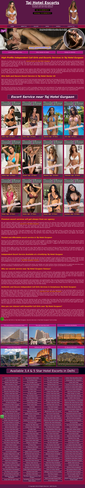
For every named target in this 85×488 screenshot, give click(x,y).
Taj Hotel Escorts (42, 3)
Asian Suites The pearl (53, 386)
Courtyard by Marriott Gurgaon (74, 447)
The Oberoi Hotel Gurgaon (53, 427)
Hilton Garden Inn (32, 418)
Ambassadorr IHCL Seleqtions (74, 380)
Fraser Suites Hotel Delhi (32, 440)
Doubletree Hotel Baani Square (73, 458)
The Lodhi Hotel (32, 391)
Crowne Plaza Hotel (32, 402)
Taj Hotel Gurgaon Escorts (30, 260)
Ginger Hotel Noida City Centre (11, 413)
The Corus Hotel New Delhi (11, 429)
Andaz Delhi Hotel (73, 382)
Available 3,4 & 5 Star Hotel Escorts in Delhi (42, 371)
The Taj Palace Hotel (32, 395)
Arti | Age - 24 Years (71, 136)
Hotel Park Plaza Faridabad (53, 462)
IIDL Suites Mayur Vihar (11, 467)
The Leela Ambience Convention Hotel (14, 325)
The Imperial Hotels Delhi (32, 378)
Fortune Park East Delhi (11, 407)
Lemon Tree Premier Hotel (11, 378)
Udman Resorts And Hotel (11, 447)
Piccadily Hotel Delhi (32, 458)
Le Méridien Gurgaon (52, 409)
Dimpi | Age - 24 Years (8, 214)
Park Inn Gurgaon (52, 476)
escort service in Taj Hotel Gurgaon (38, 61)
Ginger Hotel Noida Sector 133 (11, 418)
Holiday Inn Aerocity (70, 52)
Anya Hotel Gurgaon (53, 407)
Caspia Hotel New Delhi (53, 391)
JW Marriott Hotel (32, 431)
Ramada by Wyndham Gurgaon (73, 460)
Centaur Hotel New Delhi (52, 393)
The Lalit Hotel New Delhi (42, 325)
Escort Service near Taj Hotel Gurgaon (42, 97)
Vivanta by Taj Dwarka (71, 325)
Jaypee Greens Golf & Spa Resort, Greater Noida (74, 479)
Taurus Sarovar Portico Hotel (11, 398)
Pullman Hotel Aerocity (32, 462)
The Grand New (74, 422)
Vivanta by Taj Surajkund (52, 458)
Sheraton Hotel (32, 415)
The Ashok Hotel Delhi (53, 433)
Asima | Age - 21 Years (8, 175)
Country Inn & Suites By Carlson (32, 420)
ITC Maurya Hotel (32, 393)
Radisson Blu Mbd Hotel (32, 424)
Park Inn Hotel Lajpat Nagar (53, 415)
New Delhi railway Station (74, 429)
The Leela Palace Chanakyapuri (11, 469)
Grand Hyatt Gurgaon (11, 451)
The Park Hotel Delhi (52, 442)
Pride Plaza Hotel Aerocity (32, 460)
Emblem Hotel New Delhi (53, 398)
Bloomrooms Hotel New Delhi (53, 389)
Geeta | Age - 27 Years (29, 214)
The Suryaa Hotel (32, 409)
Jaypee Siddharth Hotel (32, 386)
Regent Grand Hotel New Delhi (11, 386)
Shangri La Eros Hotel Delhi (32, 467)
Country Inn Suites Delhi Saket (74, 384)
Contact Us (71, 26)
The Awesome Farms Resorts (73, 420)
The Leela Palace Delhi (53, 378)
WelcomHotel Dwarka (53, 451)
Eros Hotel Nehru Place (32, 438)
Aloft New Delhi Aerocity (52, 404)
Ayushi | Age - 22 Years (29, 175)
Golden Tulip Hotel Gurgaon (11, 420)
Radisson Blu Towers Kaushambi (52, 424)
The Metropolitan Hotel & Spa (53, 429)
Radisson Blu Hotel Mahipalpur (53, 422)
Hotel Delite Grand (53, 456)
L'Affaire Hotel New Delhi (53, 402)
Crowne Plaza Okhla (32, 436)
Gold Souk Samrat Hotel (73, 391)
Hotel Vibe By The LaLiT (53, 467)
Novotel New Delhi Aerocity (73, 395)
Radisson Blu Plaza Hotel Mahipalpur (11, 476)
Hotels (58, 26)
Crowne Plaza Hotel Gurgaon (73, 449)
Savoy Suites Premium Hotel (73, 415)
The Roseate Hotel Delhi (53, 444)
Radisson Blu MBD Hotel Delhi (42, 347)
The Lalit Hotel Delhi (53, 440)
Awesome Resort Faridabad (53, 453)
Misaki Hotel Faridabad (53, 460)
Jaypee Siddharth (32, 449)
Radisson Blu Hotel (32, 411)
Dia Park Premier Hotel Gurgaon (73, 456)
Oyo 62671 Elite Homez (73, 398)
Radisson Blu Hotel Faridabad (53, 465)
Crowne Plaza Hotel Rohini (14, 347)
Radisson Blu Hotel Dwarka (32, 465)
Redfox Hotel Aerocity (73, 462)
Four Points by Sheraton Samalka (11, 409)
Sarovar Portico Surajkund (74, 467)
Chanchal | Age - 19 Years (72, 175)
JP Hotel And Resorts (11, 402)
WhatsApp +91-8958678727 (42, 13)
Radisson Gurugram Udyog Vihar (73, 409)
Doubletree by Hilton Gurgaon (11, 404)
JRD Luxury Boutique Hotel (11, 449)
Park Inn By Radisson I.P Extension (74, 400)
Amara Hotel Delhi (53, 480)
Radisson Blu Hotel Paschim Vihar (74, 402)
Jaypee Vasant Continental (32, 413)
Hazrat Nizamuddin (74, 433)
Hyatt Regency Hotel (32, 400)
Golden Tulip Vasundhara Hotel (74, 378)
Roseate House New (73, 411)
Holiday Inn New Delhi (32, 442)
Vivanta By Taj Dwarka (53, 449)
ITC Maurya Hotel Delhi (71, 347)
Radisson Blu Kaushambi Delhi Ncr (74, 404)
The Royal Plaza (32, 444)
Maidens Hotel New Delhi (11, 382)
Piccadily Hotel (32, 429)
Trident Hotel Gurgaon (11, 444)
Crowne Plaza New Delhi (32, 433)
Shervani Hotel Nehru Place (11, 391)
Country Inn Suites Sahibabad (74, 389)
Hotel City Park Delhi (73, 476)
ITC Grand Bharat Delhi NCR (11, 473)
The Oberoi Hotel (32, 389)
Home (12, 26)
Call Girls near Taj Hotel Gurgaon (51, 291)
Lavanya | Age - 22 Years (72, 214)
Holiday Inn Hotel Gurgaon (11, 456)
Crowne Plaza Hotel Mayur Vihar (73, 451)
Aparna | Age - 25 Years (51, 136)
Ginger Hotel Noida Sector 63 (11, 415)
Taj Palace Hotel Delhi (32, 473)
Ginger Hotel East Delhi (11, 411)
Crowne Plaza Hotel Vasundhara (73, 453)
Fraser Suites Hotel (32, 404)
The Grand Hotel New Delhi (73, 424)
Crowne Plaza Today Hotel (32, 427)
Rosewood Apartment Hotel (73, 413)
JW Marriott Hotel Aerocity (32, 453)
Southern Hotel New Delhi (11, 393)
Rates (47, 26)
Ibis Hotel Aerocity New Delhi (11, 400)
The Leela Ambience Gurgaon (11, 422)
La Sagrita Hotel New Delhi (74, 444)
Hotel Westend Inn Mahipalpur (11, 458)
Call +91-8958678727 (42, 10)
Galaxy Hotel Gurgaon (74, 440)
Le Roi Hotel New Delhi (11, 380)
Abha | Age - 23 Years (8, 136)
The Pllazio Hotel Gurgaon (11, 471)
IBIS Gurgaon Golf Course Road (11, 465)
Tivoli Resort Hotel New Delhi (11, 442)
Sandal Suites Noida (73, 465)
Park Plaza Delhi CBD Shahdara (53, 418)
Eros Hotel (32, 407)
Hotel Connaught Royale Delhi (53, 478)
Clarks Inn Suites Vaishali (53, 469)
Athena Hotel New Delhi (11, 427)
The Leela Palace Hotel (32, 398)
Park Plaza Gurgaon (53, 473)
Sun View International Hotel (11, 395)
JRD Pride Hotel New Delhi (53, 400)
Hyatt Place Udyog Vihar (11, 462)
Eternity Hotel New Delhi (73, 436)
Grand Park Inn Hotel (73, 442)
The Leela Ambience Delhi (53, 431)
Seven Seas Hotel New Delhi (11, 389)
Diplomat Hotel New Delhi (53, 395)
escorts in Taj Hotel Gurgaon (29, 223)
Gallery (36, 26)
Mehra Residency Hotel (11, 384)
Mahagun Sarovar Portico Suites (52, 471)
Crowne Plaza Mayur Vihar (15, 52)
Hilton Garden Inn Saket (42, 52)
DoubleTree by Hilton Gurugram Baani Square (32, 480)
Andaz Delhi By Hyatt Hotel (11, 479)
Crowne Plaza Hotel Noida (11, 424)
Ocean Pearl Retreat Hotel (11, 433)
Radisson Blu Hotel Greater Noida (53, 420)
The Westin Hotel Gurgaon (11, 440)
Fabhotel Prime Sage (73, 438)
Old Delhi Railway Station (73, 431)
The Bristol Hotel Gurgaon (74, 471)
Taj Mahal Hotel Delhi (32, 471)
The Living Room (73, 427)
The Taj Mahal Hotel (32, 380)
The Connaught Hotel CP (73, 473)
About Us (24, 26)
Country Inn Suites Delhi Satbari (73, 386)
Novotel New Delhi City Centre (53, 411)
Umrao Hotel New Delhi (11, 438)
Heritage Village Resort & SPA (11, 453)
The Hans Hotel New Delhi (11, 431)
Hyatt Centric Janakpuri (11, 460)
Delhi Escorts (53, 486)
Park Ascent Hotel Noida (53, 413)
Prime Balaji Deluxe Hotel (11, 436)
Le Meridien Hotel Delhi (32, 456)
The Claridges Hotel (32, 382)
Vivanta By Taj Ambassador (32, 384)
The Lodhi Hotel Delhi (53, 380)
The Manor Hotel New (53, 382)
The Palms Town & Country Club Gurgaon (32, 476)
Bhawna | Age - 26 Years (51, 175)
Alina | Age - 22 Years (29, 136)
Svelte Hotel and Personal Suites (32, 469)
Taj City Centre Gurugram (73, 418)
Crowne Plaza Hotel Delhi (53, 438)
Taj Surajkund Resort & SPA (74, 469)
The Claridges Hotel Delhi (53, 436)
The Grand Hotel (32, 422)
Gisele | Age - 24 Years (50, 214)
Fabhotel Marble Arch (52, 384)
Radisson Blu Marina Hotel (74, 407)
